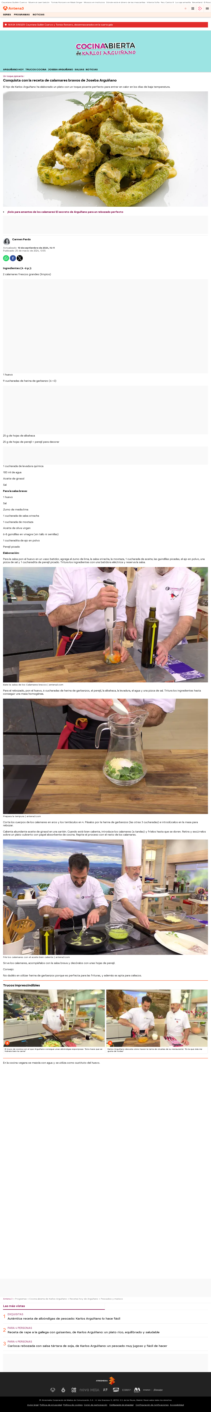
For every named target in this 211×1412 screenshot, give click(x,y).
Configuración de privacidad (121, 1405)
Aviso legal (33, 1405)
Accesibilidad (177, 1405)
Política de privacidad (51, 1405)
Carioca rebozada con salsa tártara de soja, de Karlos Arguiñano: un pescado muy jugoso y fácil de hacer (87, 1346)
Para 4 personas (20, 1328)
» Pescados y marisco (111, 1299)
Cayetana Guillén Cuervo (14, 2)
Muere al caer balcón (39, 2)
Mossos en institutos (94, 2)
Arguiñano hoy (13, 69)
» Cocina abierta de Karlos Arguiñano (47, 1299)
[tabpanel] (105, 1330)
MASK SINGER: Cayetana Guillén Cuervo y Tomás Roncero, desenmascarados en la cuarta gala (60, 25)
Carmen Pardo (21, 239)
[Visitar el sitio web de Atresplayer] (147, 1390)
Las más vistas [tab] (14, 1306)
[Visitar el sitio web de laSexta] (63, 1390)
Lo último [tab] (114, 1306)
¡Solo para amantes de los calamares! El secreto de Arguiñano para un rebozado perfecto (65, 212)
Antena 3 (7, 1299)
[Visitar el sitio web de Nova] (84, 1390)
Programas (22, 14)
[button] (207, 8)
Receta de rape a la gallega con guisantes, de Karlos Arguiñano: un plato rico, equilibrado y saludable (84, 1332)
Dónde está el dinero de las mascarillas (125, 2)
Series (7, 14)
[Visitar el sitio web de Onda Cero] (116, 1390)
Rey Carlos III (167, 2)
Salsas (79, 69)
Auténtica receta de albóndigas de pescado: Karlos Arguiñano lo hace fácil (64, 1318)
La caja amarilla (183, 2)
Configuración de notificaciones (152, 1405)
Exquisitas (15, 1314)
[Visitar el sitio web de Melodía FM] (137, 1390)
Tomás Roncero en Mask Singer (66, 2)
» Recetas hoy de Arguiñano (83, 1299)
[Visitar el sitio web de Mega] (95, 1390)
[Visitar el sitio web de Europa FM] (126, 1390)
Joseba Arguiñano (60, 69)
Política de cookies (73, 1405)
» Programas (20, 1299)
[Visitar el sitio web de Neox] (73, 1390)
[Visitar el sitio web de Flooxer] (158, 1390)
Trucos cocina (35, 69)
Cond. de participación (95, 1405)
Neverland (197, 2)
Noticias (38, 14)
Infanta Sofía (153, 2)
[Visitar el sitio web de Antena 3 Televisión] (52, 1390)
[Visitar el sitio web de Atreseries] (105, 1390)
